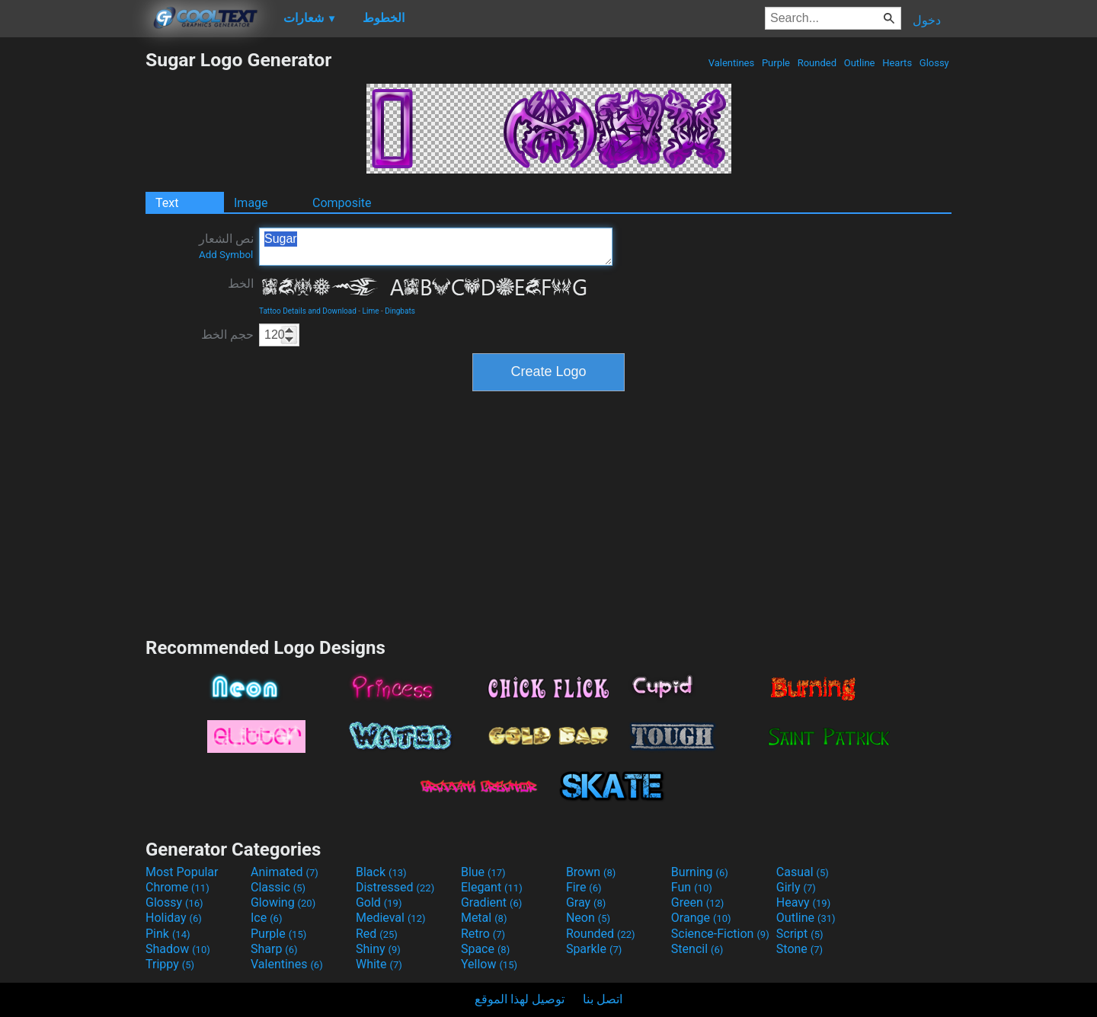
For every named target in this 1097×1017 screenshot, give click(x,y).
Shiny (378, 949)
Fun (691, 887)
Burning (699, 872)
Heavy (803, 902)
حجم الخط (227, 334)
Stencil (697, 949)
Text (166, 203)
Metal (484, 917)
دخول (927, 20)
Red (377, 933)
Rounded (817, 63)
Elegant (492, 887)
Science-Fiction (720, 933)
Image (251, 203)
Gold (379, 902)
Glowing (283, 902)
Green (697, 902)
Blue (483, 872)
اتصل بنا (602, 999)
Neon (588, 917)
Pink (168, 933)
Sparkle (594, 949)
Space (485, 949)
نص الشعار (226, 245)
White (379, 964)
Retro (483, 933)
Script (800, 933)
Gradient (491, 902)
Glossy (934, 63)
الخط (241, 283)
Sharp (274, 949)
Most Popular (182, 872)
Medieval (391, 917)
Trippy (170, 964)
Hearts (897, 63)
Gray (586, 902)
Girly (796, 887)
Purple (776, 63)
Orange (701, 917)
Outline (859, 63)
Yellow (489, 964)
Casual (802, 872)
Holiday (174, 917)
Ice (266, 917)
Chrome (177, 887)
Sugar (435, 247)
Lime (371, 311)
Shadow (178, 949)
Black (381, 872)
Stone (799, 949)
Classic (278, 887)
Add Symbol (226, 254)
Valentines (730, 63)
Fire (584, 887)
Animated (284, 872)
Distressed (395, 887)
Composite (342, 203)
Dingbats (400, 311)
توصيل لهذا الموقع (519, 999)
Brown (591, 872)
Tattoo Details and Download (308, 311)
